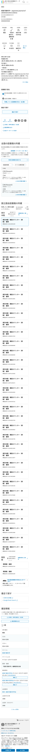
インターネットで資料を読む (8, 730)
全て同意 (22, 750)
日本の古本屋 (8, 598)
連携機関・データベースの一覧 (19, 151)
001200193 (17, 682)
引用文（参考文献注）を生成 (11, 124)
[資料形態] (20, 165)
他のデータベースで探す (10, 130)
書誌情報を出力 (7, 127)
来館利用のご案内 (23, 214)
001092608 (11, 675)
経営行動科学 (6, 653)
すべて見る (25, 47)
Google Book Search (11, 600)
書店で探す (15, 112)
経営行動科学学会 (7, 673)
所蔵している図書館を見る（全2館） (15, 102)
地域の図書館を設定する (18, 160)
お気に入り (5, 120)
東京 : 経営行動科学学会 (9, 692)
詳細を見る (7, 746)
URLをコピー (10, 120)
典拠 (15, 677)
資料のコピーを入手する (7, 733)
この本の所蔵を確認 (21, 181)
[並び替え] (8, 165)
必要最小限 (8, 750)
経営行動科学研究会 (8, 680)
